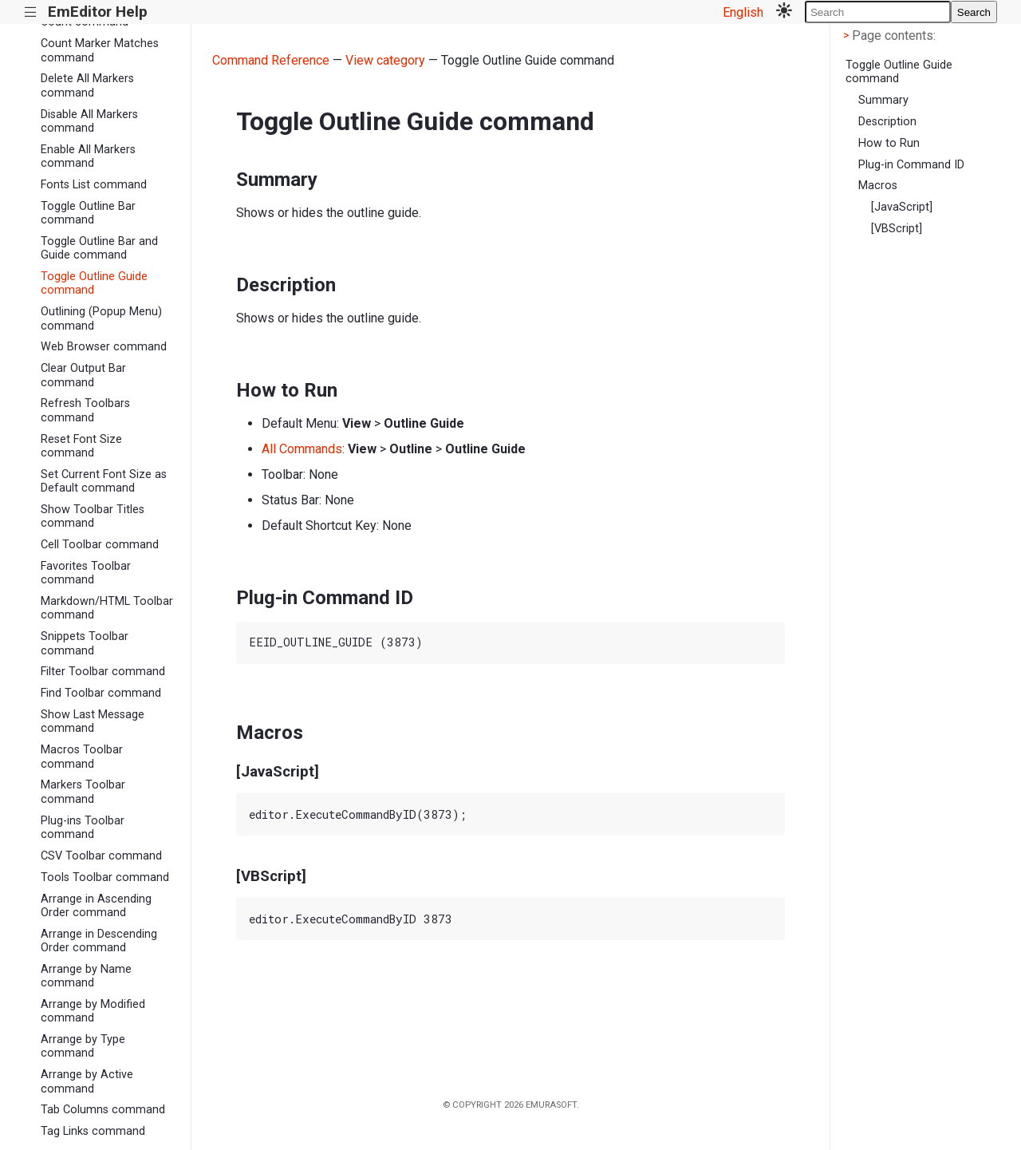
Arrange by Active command (87, 1081)
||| (30, 12)
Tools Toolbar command (105, 877)
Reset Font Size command (81, 446)
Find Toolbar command (101, 693)
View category (385, 60)
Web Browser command (104, 347)
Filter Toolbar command (103, 671)
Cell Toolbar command (100, 544)
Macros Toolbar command (82, 756)
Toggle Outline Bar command (88, 213)
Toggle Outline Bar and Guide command (99, 248)
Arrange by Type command (83, 1046)
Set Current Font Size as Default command (104, 481)
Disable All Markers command (89, 121)
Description (887, 121)
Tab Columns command (103, 1109)
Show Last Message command (92, 721)
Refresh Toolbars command (85, 410)
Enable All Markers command (88, 156)
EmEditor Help (98, 11)
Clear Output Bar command (83, 375)
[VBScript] (896, 228)
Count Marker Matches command (100, 50)
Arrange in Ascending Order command (96, 905)
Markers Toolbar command (83, 791)
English (743, 12)
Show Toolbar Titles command (92, 516)
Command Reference (270, 60)
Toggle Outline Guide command (94, 283)
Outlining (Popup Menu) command (101, 318)
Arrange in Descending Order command (99, 940)
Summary (883, 100)
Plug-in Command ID (911, 165)
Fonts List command (94, 185)
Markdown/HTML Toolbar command (107, 608)
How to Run (889, 143)
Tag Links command (93, 1131)
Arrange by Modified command (93, 1011)
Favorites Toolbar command (86, 573)
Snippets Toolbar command (84, 643)
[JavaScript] (901, 207)
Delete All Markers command (87, 85)
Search (974, 12)
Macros (877, 185)
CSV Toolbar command (101, 856)
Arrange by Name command (86, 976)
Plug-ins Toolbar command (82, 827)
